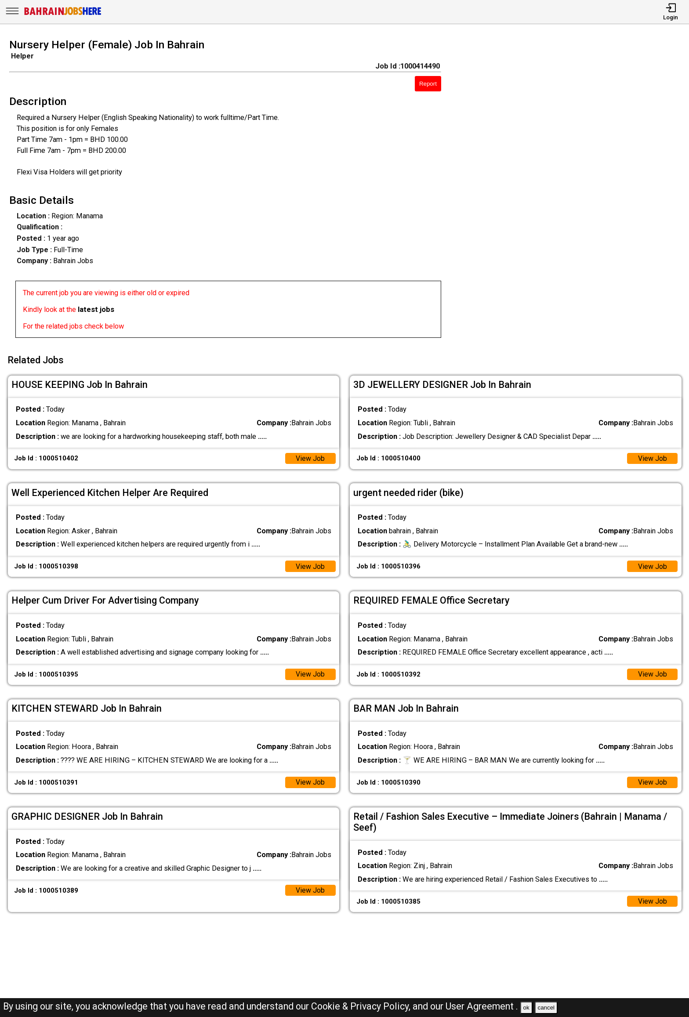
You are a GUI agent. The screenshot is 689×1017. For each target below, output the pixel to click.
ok (526, 1007)
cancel (546, 1007)
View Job (310, 456)
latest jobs (96, 309)
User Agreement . (482, 1006)
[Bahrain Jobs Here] (62, 14)
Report (428, 83)
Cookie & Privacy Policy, (362, 1006)
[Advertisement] (574, 191)
